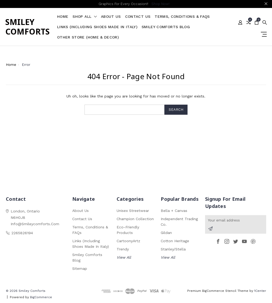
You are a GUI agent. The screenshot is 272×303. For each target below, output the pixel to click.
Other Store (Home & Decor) (88, 37)
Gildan (166, 233)
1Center (260, 291)
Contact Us (138, 17)
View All (124, 257)
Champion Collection (135, 219)
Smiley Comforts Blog (166, 27)
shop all (85, 17)
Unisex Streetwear (133, 210)
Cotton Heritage (175, 241)
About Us (111, 17)
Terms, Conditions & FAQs (182, 17)
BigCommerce (41, 297)
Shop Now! (160, 4)
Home (62, 17)
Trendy (123, 249)
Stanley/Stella (173, 249)
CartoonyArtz (128, 241)
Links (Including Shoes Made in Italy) (97, 27)
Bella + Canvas (174, 210)
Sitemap (79, 268)
